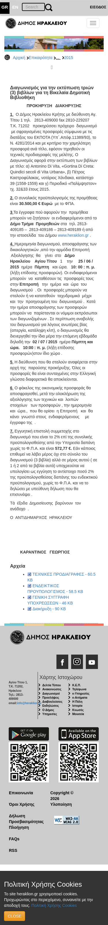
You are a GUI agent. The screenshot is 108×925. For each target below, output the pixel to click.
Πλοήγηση (19, 827)
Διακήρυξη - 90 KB (49, 608)
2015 (68, 57)
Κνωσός (78, 710)
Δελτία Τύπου (51, 685)
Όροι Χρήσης (22, 804)
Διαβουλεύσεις (52, 701)
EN (15, 7)
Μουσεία (78, 714)
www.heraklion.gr (73, 235)
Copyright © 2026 (61, 796)
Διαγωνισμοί (51, 693)
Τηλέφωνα (79, 689)
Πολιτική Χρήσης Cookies (54, 905)
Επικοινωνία (21, 793)
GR (4, 7)
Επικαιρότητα (40, 57)
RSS (13, 850)
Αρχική (19, 57)
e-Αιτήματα (79, 697)
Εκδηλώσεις (50, 705)
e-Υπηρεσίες (81, 693)
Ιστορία (77, 705)
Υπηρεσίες (49, 714)
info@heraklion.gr (29, 703)
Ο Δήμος (48, 710)
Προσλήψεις (50, 697)
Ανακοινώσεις (51, 689)
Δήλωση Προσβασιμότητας (25, 819)
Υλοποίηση (61, 804)
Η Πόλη (77, 701)
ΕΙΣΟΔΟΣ (98, 7)
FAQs (14, 839)
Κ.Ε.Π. (76, 685)
